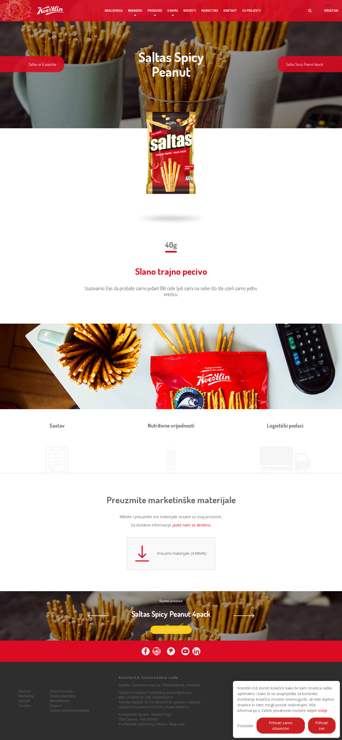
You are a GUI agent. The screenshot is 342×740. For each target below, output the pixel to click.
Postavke (245, 725)
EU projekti (251, 11)
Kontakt (230, 11)
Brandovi (135, 11)
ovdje (323, 710)
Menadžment (59, 707)
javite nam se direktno (191, 525)
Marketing (209, 11)
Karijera (55, 712)
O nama (172, 11)
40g (171, 245)
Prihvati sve (321, 725)
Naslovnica (114, 11)
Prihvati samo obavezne (281, 725)
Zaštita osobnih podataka (69, 716)
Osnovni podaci (62, 697)
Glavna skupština (62, 702)
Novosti (189, 11)
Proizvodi (154, 11)
